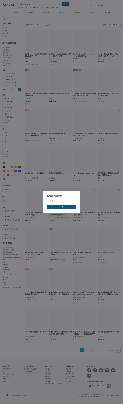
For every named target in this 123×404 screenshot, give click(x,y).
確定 (61, 207)
